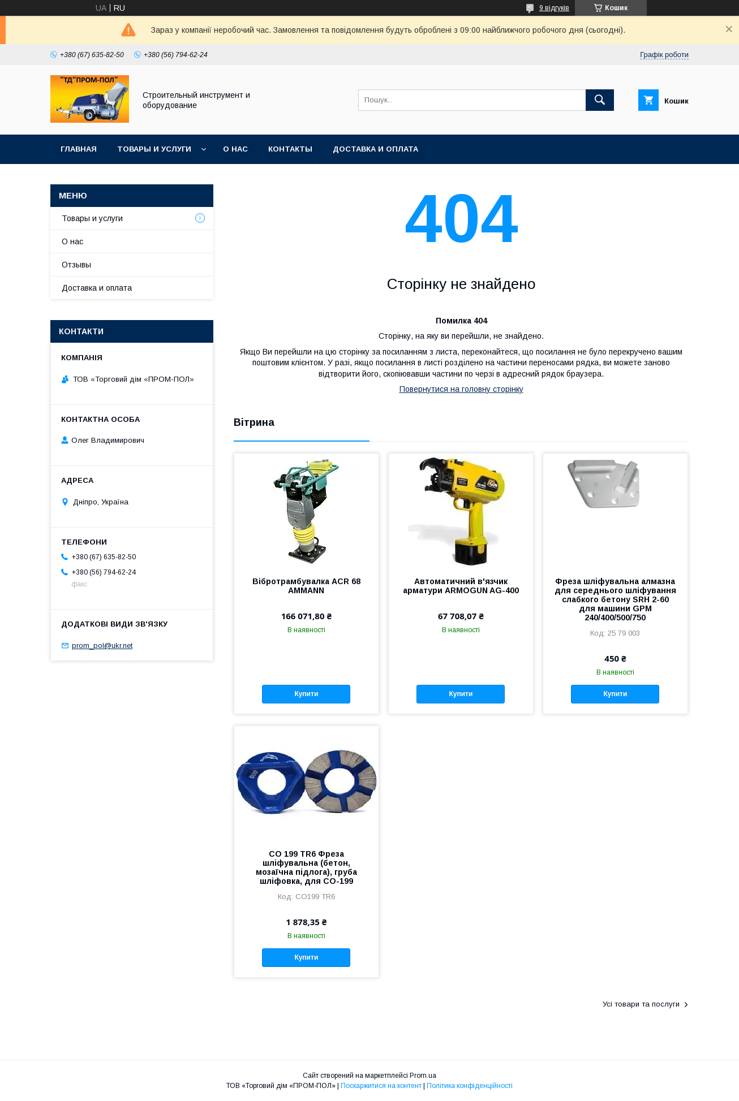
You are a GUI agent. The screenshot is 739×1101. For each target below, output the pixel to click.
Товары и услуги (154, 149)
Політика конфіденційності (470, 1086)
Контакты (290, 149)
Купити (306, 694)
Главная (79, 149)
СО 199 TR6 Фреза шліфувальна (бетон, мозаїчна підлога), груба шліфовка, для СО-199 (306, 867)
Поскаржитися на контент (381, 1086)
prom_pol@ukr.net (102, 645)
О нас (235, 149)
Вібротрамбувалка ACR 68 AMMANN (306, 586)
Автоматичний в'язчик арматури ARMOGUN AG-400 (461, 586)
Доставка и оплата (375, 149)
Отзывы (76, 264)
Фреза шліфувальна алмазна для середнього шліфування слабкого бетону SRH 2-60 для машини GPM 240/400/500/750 (615, 599)
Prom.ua (423, 1076)
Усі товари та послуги (641, 1004)
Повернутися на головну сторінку (461, 389)
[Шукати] (600, 100)
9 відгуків (554, 8)
